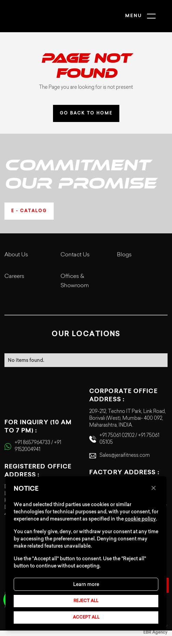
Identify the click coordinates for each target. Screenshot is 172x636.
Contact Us (75, 255)
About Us (16, 255)
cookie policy (140, 519)
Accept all (86, 617)
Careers (14, 276)
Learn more (86, 584)
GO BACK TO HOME (86, 113)
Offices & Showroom (75, 281)
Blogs (124, 255)
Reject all (86, 601)
